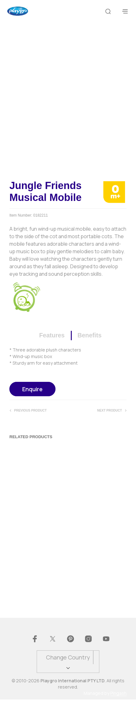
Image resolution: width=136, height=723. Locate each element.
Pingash (118, 716)
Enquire (32, 412)
